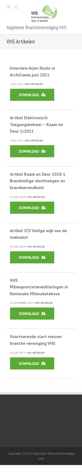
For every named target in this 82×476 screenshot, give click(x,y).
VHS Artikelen (34, 84)
